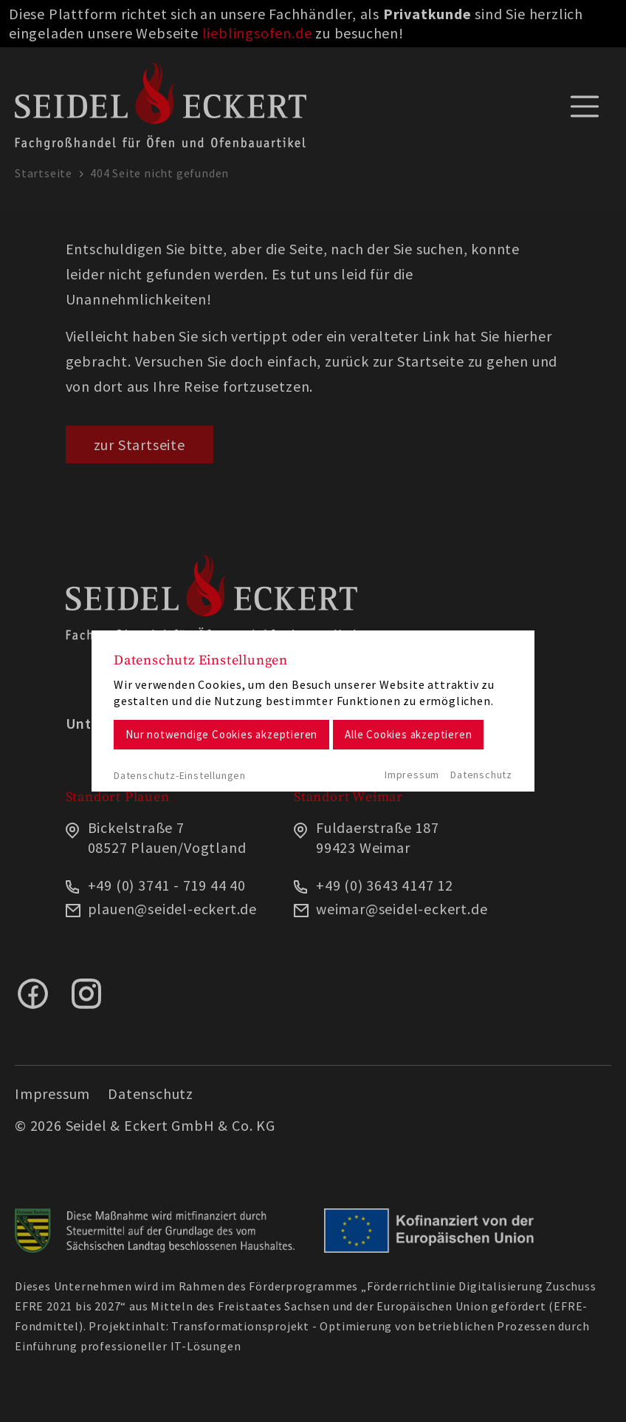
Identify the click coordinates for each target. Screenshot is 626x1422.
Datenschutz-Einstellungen (180, 775)
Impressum (412, 774)
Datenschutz (481, 774)
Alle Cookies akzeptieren (408, 734)
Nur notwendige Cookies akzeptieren (221, 734)
